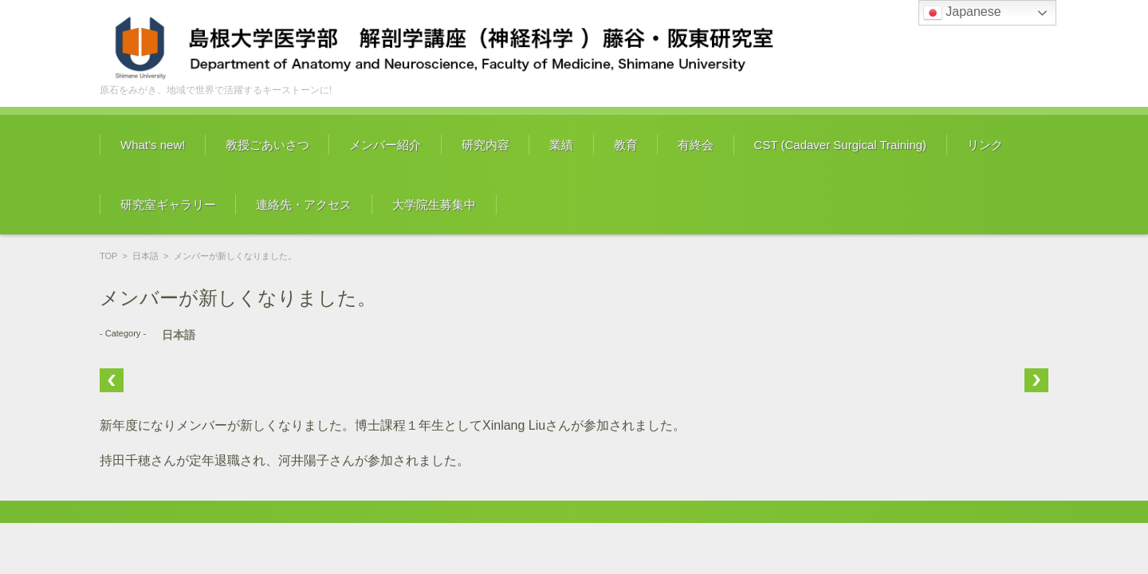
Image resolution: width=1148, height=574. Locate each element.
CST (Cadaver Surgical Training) (840, 144)
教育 (626, 144)
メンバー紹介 (385, 144)
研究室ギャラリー (168, 204)
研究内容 (485, 144)
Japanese (962, 12)
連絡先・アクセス (304, 204)
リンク (985, 144)
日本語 (145, 256)
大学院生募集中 (434, 204)
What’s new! (152, 144)
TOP (108, 256)
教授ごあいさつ (267, 144)
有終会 (696, 144)
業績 (561, 144)
